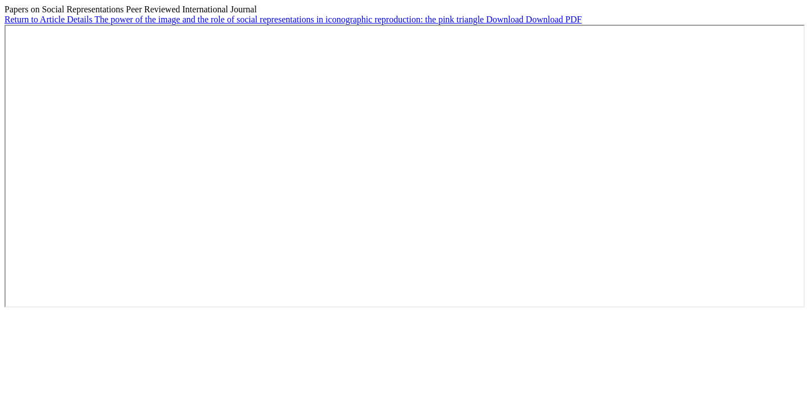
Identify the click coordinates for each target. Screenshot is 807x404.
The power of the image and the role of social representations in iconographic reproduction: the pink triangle (290, 19)
